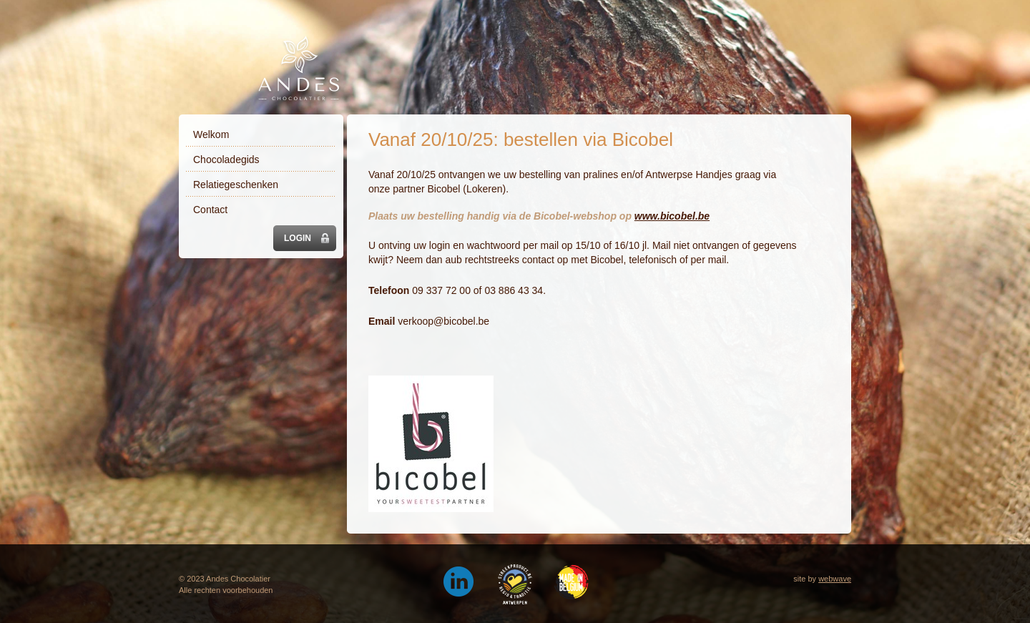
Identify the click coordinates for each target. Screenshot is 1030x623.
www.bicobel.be (672, 216)
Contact (210, 209)
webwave (834, 578)
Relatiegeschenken (235, 184)
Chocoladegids (226, 159)
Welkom (211, 134)
